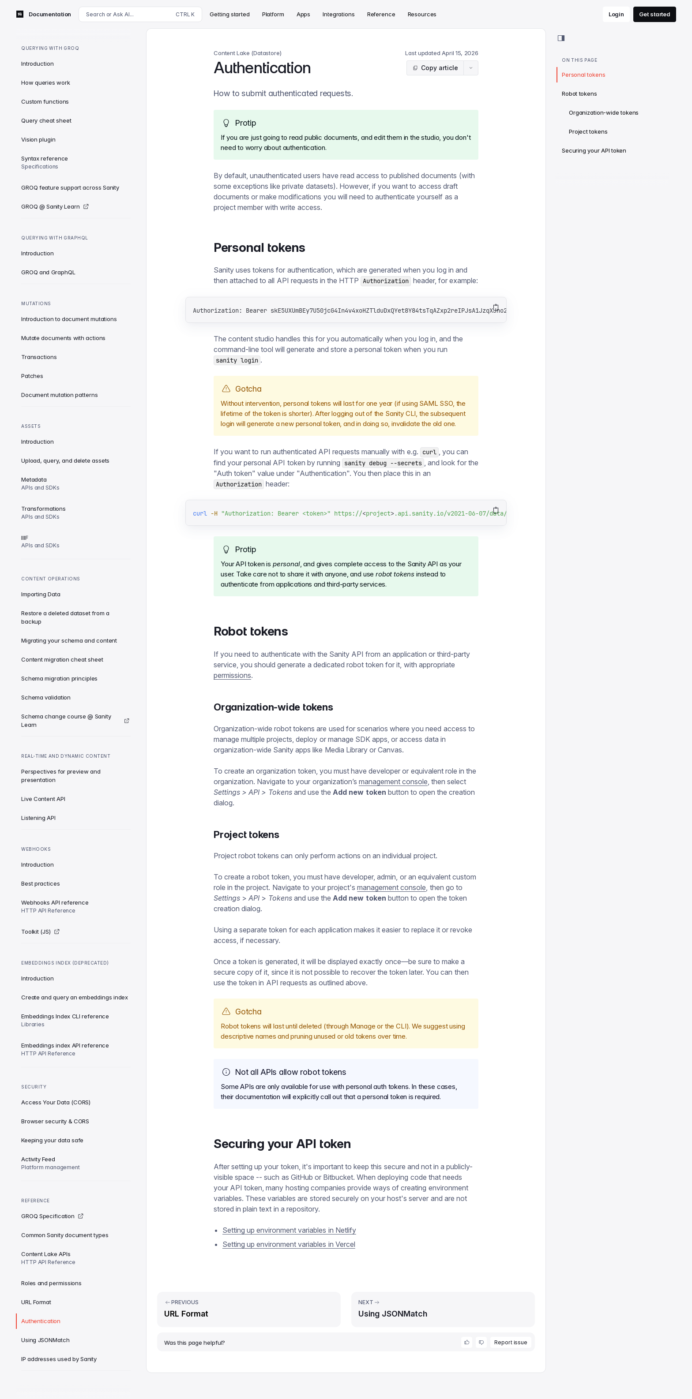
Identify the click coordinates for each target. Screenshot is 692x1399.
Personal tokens (583, 74)
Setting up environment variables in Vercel (288, 1244)
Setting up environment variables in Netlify (289, 1230)
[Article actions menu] (470, 67)
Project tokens (588, 131)
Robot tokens (579, 93)
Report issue (510, 1342)
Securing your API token (594, 150)
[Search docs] (140, 14)
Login (616, 14)
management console (393, 781)
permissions (232, 675)
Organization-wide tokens (604, 112)
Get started (654, 14)
